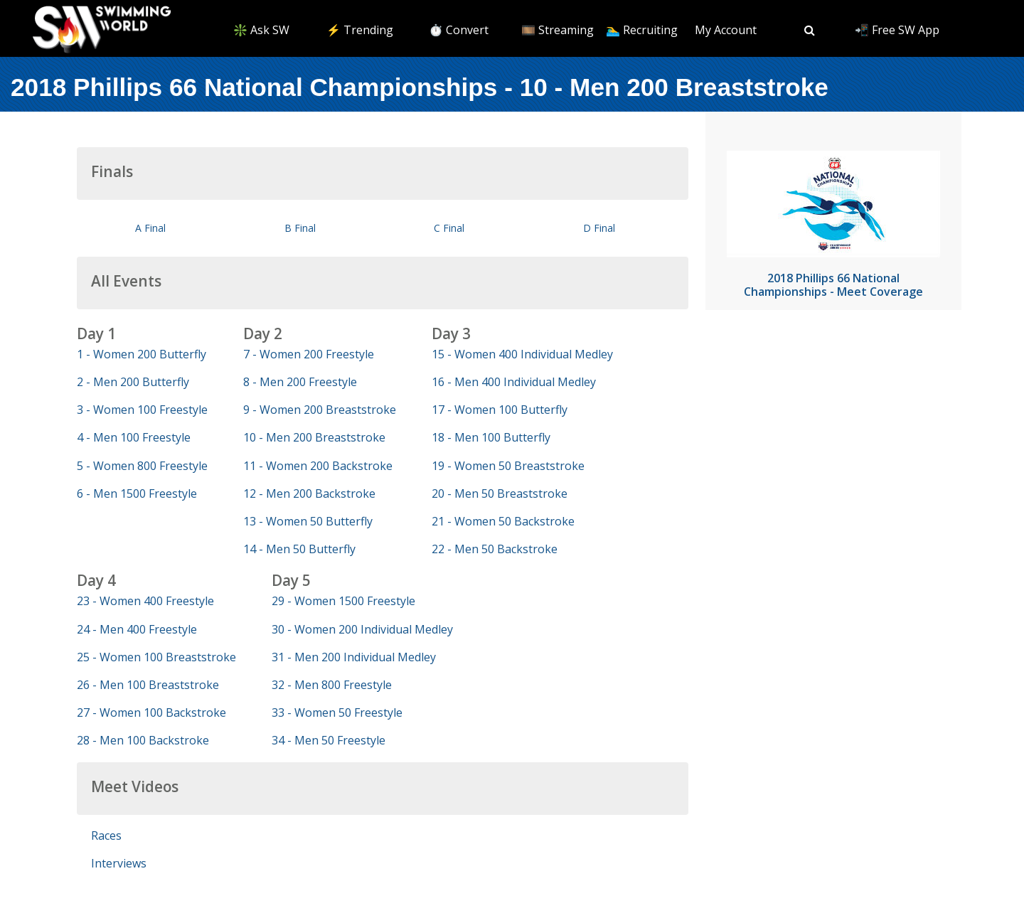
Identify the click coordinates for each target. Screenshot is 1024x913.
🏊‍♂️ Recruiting (642, 30)
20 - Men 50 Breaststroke (499, 493)
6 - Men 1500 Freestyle (137, 493)
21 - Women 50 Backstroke (503, 521)
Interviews (118, 863)
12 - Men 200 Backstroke (309, 493)
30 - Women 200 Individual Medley (362, 629)
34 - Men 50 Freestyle (328, 740)
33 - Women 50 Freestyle (337, 712)
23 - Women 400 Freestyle (145, 601)
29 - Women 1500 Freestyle (343, 601)
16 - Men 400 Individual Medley (514, 382)
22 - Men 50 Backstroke (495, 549)
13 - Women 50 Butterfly (308, 521)
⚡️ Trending (359, 30)
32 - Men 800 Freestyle (332, 685)
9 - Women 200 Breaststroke (319, 409)
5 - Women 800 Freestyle (142, 466)
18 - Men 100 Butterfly (491, 437)
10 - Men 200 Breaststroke (314, 437)
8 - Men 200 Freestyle (300, 382)
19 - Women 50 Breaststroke (508, 466)
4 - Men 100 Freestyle (134, 437)
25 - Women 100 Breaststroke (156, 657)
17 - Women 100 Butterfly (499, 409)
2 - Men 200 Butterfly (133, 382)
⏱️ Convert (459, 30)
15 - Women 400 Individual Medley (522, 354)
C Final (449, 228)
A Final (150, 228)
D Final (599, 228)
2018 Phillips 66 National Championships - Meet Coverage (833, 284)
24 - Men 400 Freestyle (137, 629)
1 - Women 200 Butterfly (141, 354)
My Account (726, 30)
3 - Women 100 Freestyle (142, 409)
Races (106, 835)
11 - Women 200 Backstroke (318, 466)
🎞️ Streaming (557, 30)
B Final (300, 228)
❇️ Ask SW (261, 30)
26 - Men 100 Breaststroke (148, 685)
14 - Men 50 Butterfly (299, 549)
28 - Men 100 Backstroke (143, 740)
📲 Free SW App (897, 30)
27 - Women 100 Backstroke (151, 712)
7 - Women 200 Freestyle (308, 354)
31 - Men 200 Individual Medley (354, 657)
